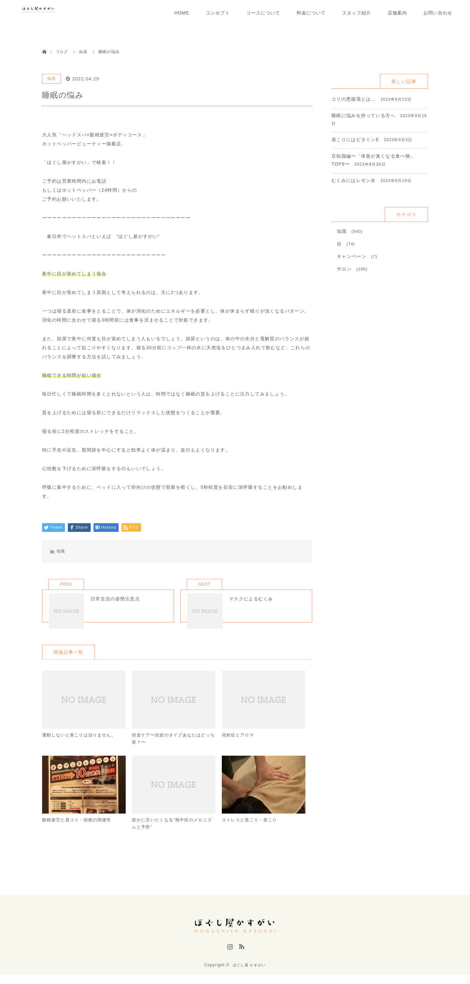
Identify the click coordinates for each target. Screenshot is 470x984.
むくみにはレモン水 (353, 180)
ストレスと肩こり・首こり (251, 831)
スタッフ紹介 (356, 12)
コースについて (263, 12)
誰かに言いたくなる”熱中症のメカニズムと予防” (172, 836)
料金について (311, 12)
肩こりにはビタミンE (355, 139)
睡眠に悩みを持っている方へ (363, 115)
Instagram (229, 959)
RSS (241, 959)
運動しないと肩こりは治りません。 (81, 745)
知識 (51, 78)
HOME (182, 12)
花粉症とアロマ (239, 745)
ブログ (62, 52)
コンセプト (218, 12)
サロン (344, 268)
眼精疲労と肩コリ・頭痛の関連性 (79, 831)
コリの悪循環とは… (353, 99)
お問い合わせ (437, 12)
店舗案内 (397, 12)
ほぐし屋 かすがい (249, 974)
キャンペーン (351, 256)
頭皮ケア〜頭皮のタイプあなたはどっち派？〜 (171, 749)
